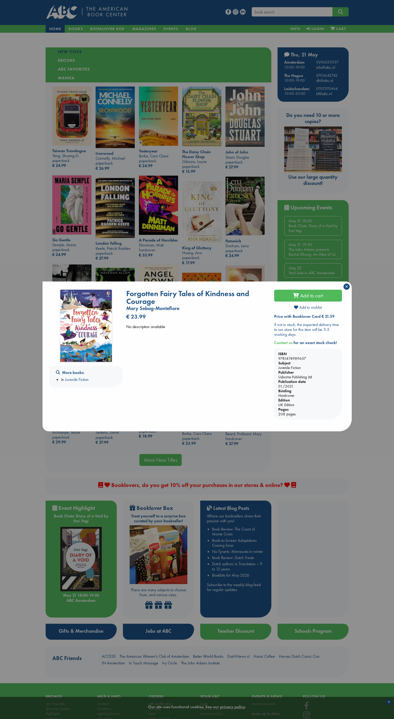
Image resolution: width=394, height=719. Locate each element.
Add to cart (308, 295)
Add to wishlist (308, 307)
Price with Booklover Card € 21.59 (304, 316)
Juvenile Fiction (77, 379)
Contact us (283, 342)
